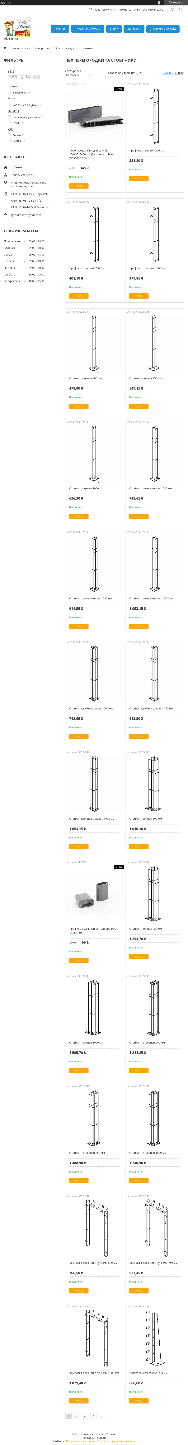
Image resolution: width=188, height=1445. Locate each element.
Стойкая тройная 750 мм (145, 928)
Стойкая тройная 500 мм (145, 818)
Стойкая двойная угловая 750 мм (151, 708)
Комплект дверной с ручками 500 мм (93, 1263)
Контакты (134, 29)
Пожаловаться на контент (81, 1441)
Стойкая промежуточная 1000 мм (151, 598)
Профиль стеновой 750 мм (86, 268)
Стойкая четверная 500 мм (147, 1042)
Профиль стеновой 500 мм (146, 150)
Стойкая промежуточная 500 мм (150, 488)
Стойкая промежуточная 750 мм (90, 598)
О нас (114, 29)
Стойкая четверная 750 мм (87, 1153)
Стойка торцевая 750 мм (145, 378)
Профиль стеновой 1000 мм (147, 268)
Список (179, 72)
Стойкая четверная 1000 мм (147, 1153)
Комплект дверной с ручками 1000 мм (94, 1373)
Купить (79, 186)
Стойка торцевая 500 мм (85, 378)
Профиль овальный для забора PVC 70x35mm (92, 930)
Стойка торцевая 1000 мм (86, 488)
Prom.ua (111, 1434)
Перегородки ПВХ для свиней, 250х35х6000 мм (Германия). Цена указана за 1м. (91, 154)
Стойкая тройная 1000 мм (86, 1042)
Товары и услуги (86, 29)
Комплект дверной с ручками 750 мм (153, 1263)
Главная (59, 29)
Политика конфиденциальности (116, 1441)
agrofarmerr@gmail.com (26, 215)
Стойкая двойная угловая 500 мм (91, 708)
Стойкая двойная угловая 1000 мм (92, 818)
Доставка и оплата (163, 29)
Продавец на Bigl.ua (94, 1437)
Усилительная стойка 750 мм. (148, 1373)
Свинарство (41, 48)
